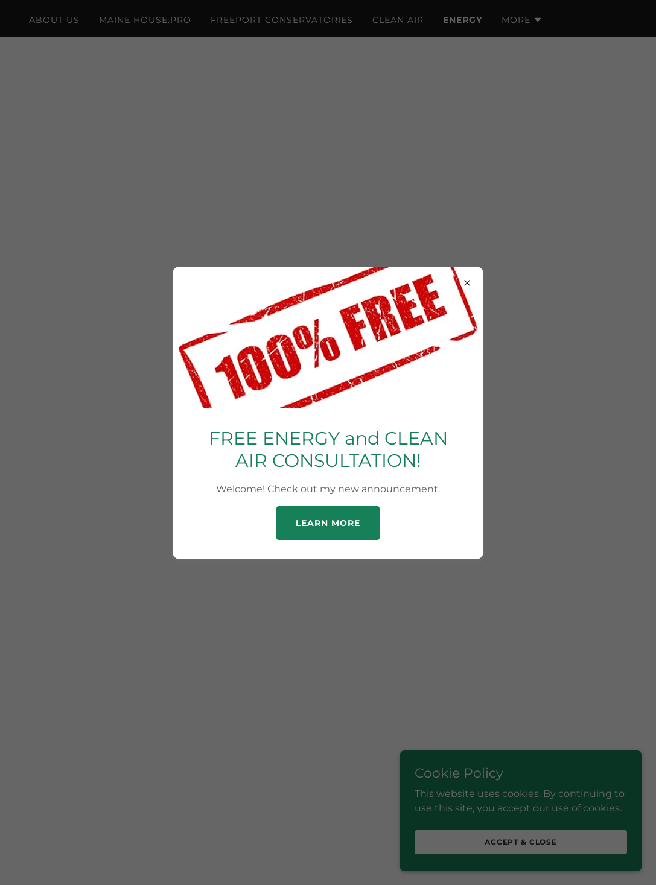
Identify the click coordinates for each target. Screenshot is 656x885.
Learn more (328, 523)
